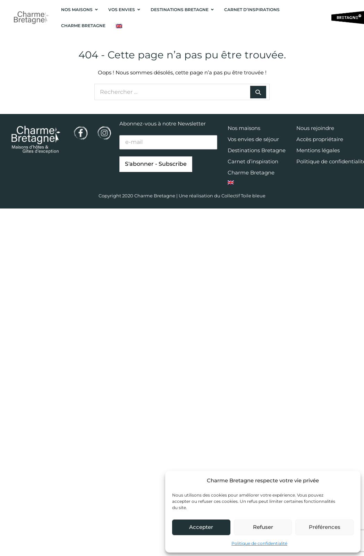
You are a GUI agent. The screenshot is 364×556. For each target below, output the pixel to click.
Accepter (201, 527)
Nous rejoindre (315, 128)
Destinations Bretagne (257, 150)
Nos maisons (244, 128)
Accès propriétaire (319, 139)
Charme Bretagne (251, 172)
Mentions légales (318, 150)
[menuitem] (119, 26)
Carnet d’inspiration (253, 161)
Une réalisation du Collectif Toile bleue (222, 195)
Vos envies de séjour (253, 139)
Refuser (263, 527)
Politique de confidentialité (259, 543)
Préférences (324, 527)
